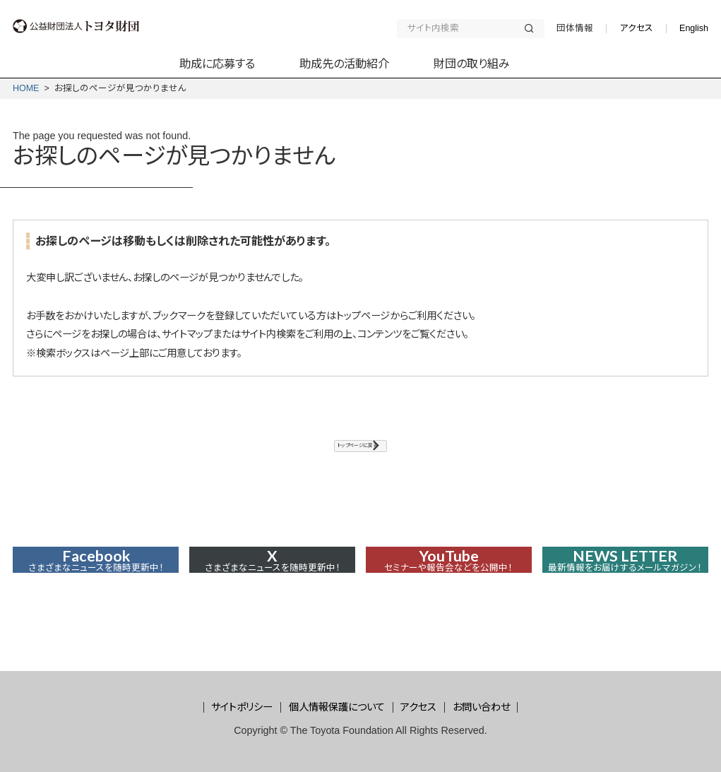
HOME (26, 88)
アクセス (636, 28)
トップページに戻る (354, 451)
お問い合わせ (481, 707)
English (693, 28)
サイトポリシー (242, 707)
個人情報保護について (337, 707)
